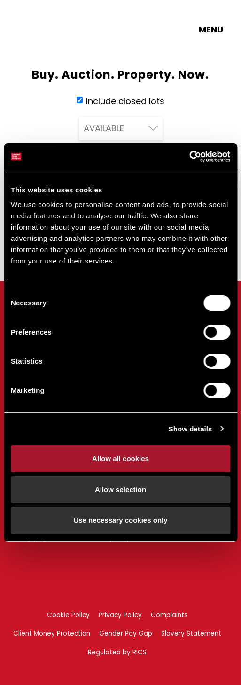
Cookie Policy (68, 615)
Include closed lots (120, 101)
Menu (211, 29)
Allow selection (120, 490)
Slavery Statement (191, 633)
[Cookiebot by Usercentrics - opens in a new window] (189, 157)
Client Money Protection (51, 633)
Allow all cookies (120, 458)
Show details (190, 429)
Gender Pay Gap (125, 633)
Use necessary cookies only (120, 520)
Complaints (169, 615)
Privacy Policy (120, 615)
